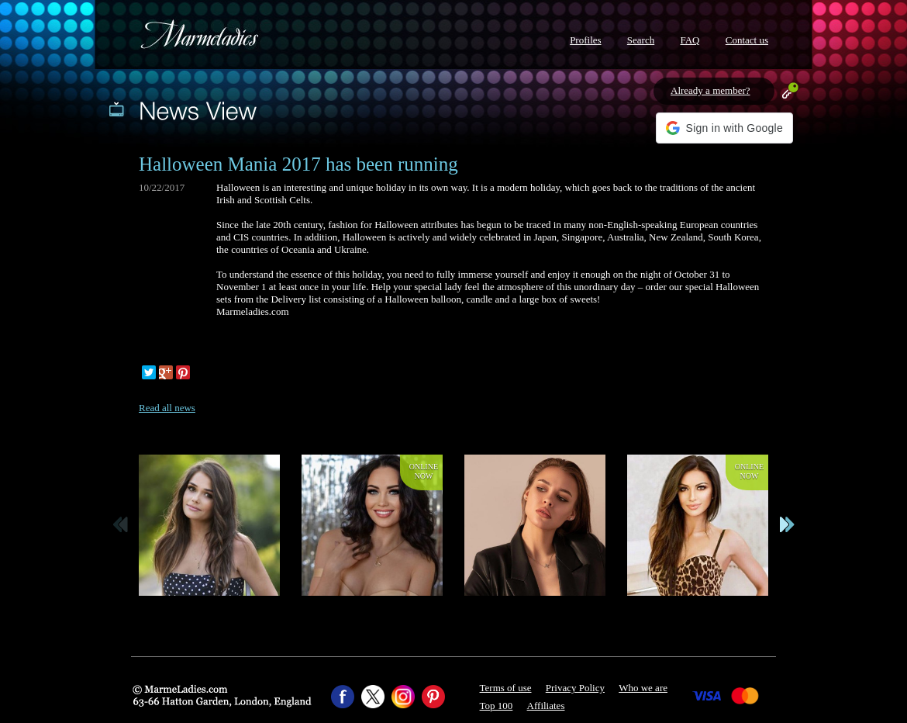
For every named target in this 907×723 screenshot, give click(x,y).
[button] (724, 128)
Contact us (747, 40)
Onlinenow (423, 471)
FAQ (689, 40)
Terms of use (506, 688)
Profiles (585, 40)
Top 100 (496, 705)
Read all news (167, 407)
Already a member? (710, 90)
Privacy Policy (575, 688)
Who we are (643, 688)
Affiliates (546, 705)
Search (640, 40)
